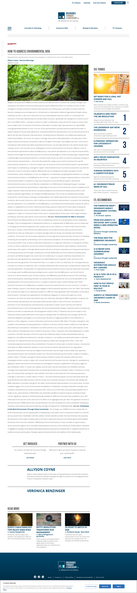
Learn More (67, 458)
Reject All (105, 586)
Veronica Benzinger (26, 60)
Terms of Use (100, 577)
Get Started (30, 458)
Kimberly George (73, 532)
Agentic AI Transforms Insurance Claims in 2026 (106, 297)
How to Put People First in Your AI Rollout (104, 286)
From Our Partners (99, 3)
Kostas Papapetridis (17, 532)
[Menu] (12, 28)
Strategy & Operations (90, 28)
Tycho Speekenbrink (103, 279)
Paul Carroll (99, 101)
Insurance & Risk (62, 28)
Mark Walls (85, 532)
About (50, 577)
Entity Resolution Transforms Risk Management (46, 530)
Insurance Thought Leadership (105, 232)
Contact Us (58, 577)
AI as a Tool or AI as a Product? (105, 275)
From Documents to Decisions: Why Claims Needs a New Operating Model (106, 224)
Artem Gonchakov (103, 302)
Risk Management (12, 44)
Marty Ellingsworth (45, 534)
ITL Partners (76, 3)
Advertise (87, 3)
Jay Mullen (40, 536)
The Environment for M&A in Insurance (69, 217)
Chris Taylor (100, 270)
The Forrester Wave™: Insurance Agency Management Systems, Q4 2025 (105, 210)
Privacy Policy (69, 577)
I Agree (118, 586)
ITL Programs (117, 28)
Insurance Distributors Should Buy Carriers (105, 265)
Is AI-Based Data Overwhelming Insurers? (102, 251)
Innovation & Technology (32, 28)
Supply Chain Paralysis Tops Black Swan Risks (20, 528)
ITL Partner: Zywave (103, 216)
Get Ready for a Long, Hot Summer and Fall (107, 97)
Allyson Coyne (13, 60)
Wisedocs (97, 233)
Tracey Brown (101, 291)
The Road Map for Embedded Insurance (105, 239)
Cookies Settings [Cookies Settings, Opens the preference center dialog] (91, 586)
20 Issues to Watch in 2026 (76, 528)
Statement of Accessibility (84, 577)
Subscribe (118, 3)
